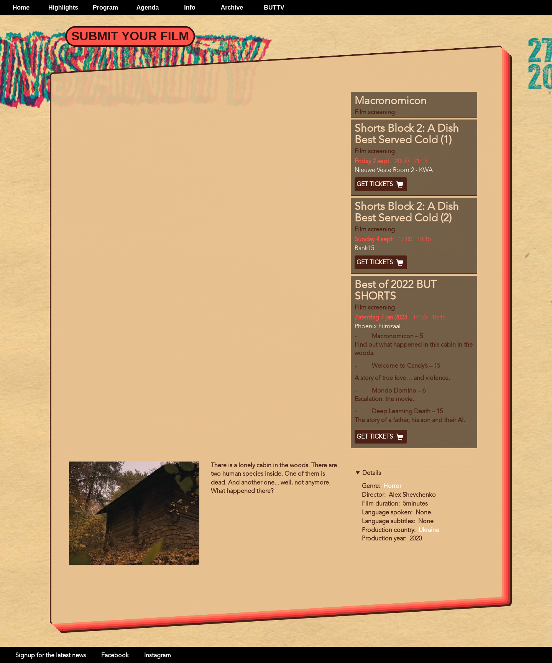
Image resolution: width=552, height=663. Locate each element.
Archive (232, 7)
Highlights (63, 7)
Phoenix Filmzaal (378, 327)
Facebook (115, 656)
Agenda (147, 7)
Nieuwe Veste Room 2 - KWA (394, 170)
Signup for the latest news (50, 656)
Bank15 (364, 249)
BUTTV (274, 7)
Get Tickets (380, 184)
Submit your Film (130, 36)
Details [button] (371, 473)
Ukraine (429, 530)
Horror (392, 486)
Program (105, 7)
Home (21, 7)
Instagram (157, 656)
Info (189, 7)
